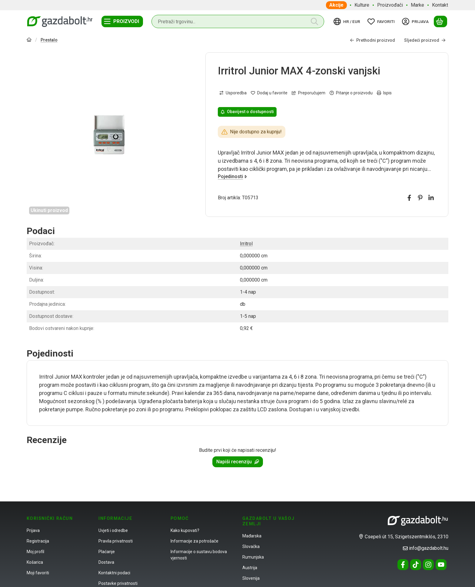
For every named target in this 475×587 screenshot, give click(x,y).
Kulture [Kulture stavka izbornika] (361, 5)
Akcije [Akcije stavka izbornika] (336, 5)
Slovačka (251, 546)
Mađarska (251, 535)
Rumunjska (253, 557)
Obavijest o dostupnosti (247, 111)
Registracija (38, 541)
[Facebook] (402, 564)
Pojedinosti (232, 176)
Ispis (384, 92)
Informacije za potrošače (194, 541)
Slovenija (251, 578)
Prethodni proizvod (372, 40)
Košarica (35, 562)
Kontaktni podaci (114, 572)
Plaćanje (106, 551)
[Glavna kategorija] (29, 40)
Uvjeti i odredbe (113, 530)
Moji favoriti (38, 572)
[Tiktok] (415, 564)
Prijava (33, 530)
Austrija (249, 567)
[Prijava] (416, 21)
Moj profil (35, 551)
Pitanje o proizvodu (351, 92)
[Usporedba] (233, 93)
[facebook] (409, 198)
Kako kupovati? (185, 530)
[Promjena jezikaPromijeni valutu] (347, 21)
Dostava (106, 562)
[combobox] (237, 21)
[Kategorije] (122, 21)
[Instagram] (428, 564)
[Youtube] (441, 564)
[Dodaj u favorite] (269, 93)
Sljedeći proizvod (425, 40)
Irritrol (246, 243)
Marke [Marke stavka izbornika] (417, 5)
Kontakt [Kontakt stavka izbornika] (440, 5)
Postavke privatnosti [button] (118, 583)
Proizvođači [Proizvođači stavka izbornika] (390, 5)
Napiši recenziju (237, 462)
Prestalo (49, 40)
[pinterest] (420, 198)
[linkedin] (431, 198)
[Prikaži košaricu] (440, 21)
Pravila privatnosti (115, 541)
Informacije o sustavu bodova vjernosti (199, 554)
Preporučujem (308, 92)
